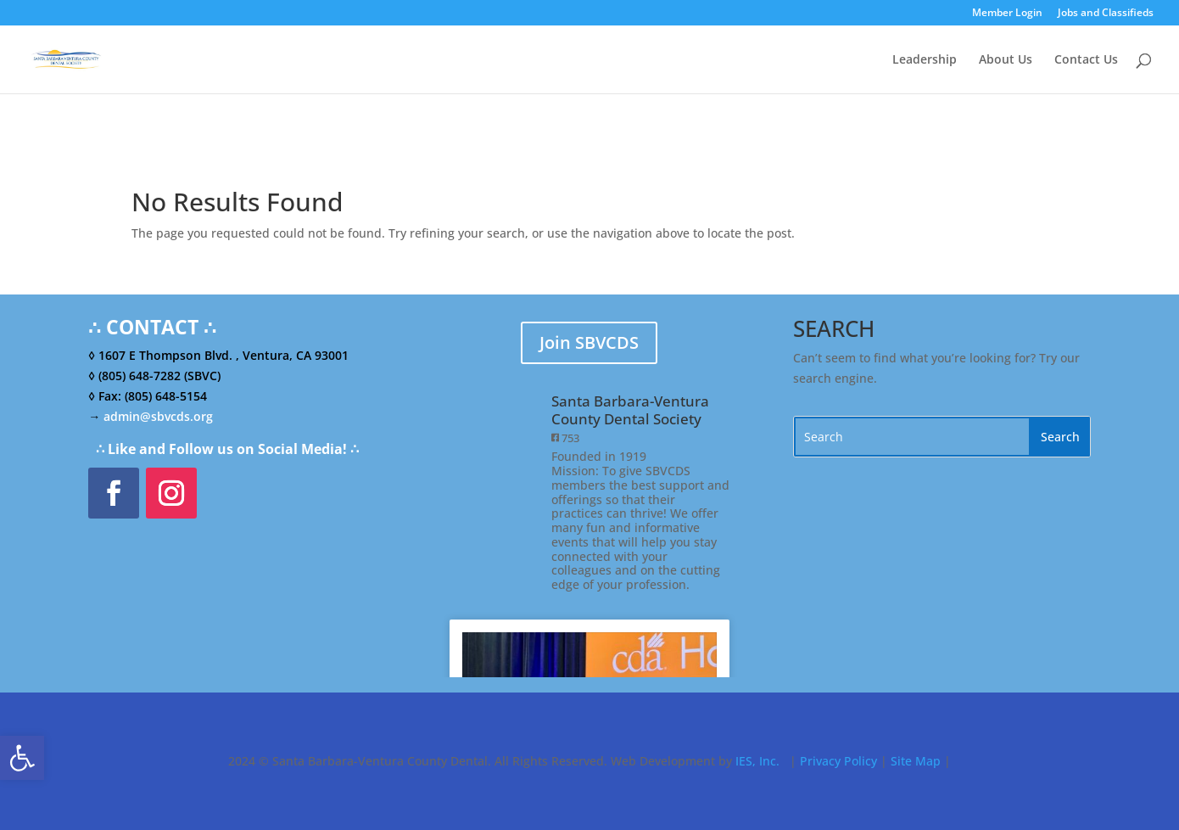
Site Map (916, 761)
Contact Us (1086, 60)
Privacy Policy (838, 761)
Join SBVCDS (589, 342)
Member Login (1007, 14)
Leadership (924, 60)
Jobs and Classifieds (1106, 14)
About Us (1005, 60)
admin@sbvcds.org (158, 416)
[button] (22, 758)
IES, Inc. (757, 761)
